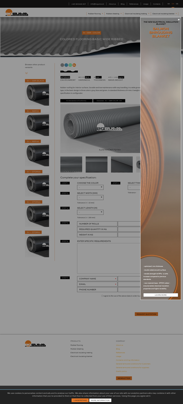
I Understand (80, 400)
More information (100, 400)
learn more (161, 295)
